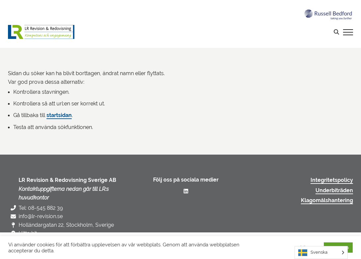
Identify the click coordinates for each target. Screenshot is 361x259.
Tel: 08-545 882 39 (41, 208)
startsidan (59, 115)
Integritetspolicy (332, 180)
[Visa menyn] (348, 32)
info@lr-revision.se (41, 216)
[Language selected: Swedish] (321, 252)
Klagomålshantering (327, 200)
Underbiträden (334, 191)
